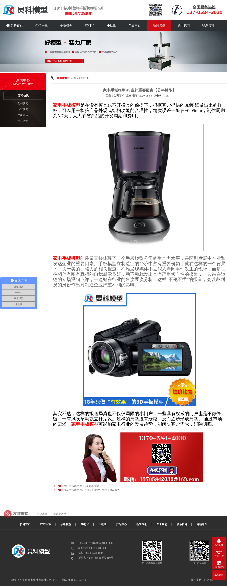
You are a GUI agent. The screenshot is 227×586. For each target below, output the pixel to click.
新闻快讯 (23, 95)
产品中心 (134, 25)
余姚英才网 (59, 521)
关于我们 (184, 25)
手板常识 (23, 115)
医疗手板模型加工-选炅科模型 (81, 486)
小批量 (111, 25)
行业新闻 (23, 109)
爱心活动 (23, 121)
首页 (73, 78)
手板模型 (66, 25)
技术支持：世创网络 (203, 579)
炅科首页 (14, 25)
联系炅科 (208, 25)
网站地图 (202, 524)
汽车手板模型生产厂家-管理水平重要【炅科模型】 (93, 490)
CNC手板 (41, 25)
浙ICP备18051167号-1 (74, 579)
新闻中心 (84, 78)
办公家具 (42, 521)
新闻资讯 (159, 25)
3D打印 (90, 25)
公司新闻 (23, 103)
